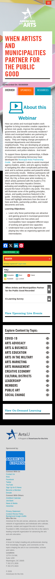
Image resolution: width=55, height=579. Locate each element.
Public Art (12, 390)
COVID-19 (11, 338)
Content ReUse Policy (14, 514)
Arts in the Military (19, 357)
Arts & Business (16, 348)
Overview (10, 90)
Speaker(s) (25, 90)
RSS (8, 477)
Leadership (13, 381)
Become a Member (13, 490)
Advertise (9, 506)
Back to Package (9, 252)
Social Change (15, 395)
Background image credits (16, 516)
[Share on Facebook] (5, 245)
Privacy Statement (13, 511)
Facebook (10, 480)
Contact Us (10, 474)
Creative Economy (18, 371)
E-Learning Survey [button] (14, 299)
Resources (43, 90)
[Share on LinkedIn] (16, 245)
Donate (9, 493)
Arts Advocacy (15, 343)
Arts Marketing (16, 362)
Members (11, 385)
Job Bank (9, 501)
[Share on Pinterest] (21, 245)
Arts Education (15, 352)
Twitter (8, 482)
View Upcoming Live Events (23, 313)
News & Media (11, 503)
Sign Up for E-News (13, 487)
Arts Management (17, 366)
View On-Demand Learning (23, 410)
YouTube (9, 485)
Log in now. (22, 264)
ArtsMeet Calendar (13, 498)
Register (8, 258)
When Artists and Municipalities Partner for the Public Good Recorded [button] (24, 289)
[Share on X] (10, 245)
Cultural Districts (18, 376)
